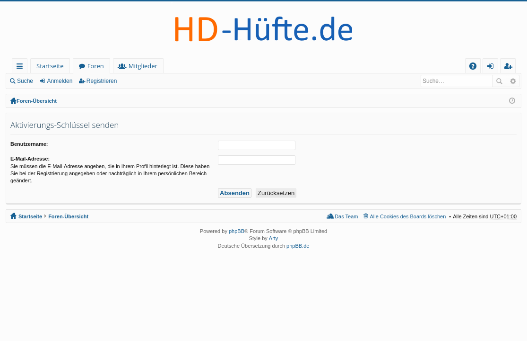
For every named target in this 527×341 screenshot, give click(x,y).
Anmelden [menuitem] (493, 67)
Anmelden (59, 81)
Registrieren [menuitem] (510, 67)
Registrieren (101, 81)
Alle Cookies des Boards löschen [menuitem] (408, 216)
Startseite (50, 66)
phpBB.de (297, 246)
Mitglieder (143, 66)
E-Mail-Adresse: (30, 159)
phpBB (236, 231)
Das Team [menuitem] (346, 216)
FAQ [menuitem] (476, 67)
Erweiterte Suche (512, 81)
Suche (25, 81)
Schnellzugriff (21, 67)
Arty (273, 238)
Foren (95, 66)
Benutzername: (29, 144)
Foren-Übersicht (37, 101)
